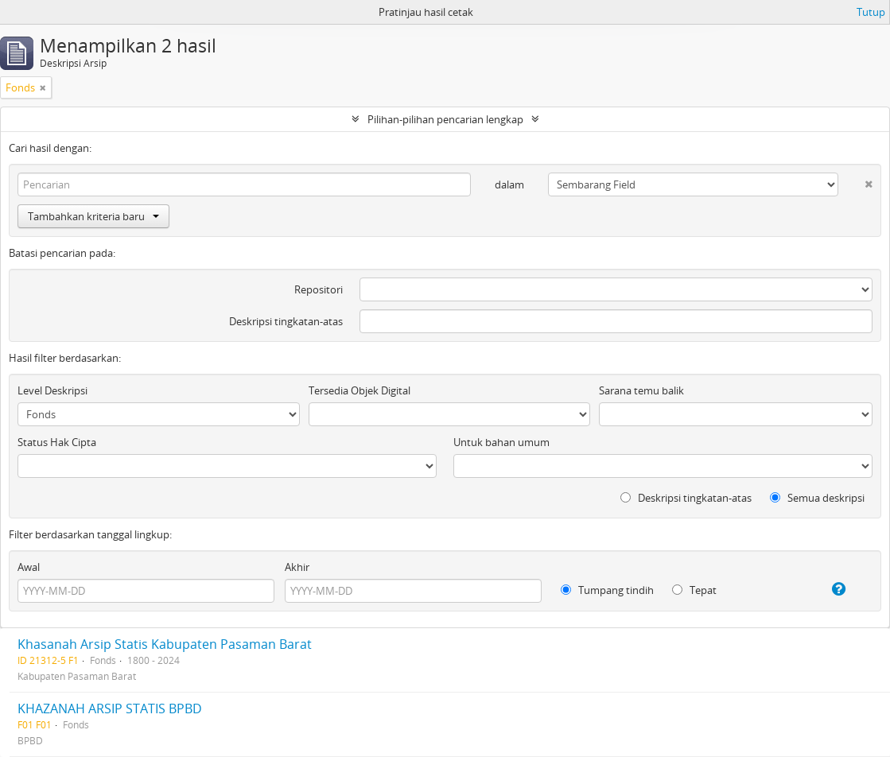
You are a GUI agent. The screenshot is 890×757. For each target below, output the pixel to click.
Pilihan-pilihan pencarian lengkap (445, 119)
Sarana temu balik (641, 390)
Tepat (694, 590)
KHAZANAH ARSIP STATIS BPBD (109, 708)
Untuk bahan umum (501, 442)
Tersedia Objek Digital (359, 390)
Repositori (318, 289)
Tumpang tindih (607, 590)
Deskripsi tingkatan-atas (286, 321)
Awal (28, 567)
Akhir (297, 567)
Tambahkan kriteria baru (93, 216)
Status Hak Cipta (56, 442)
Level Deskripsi (52, 390)
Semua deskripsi (817, 498)
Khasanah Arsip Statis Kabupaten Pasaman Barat (164, 644)
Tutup (871, 12)
